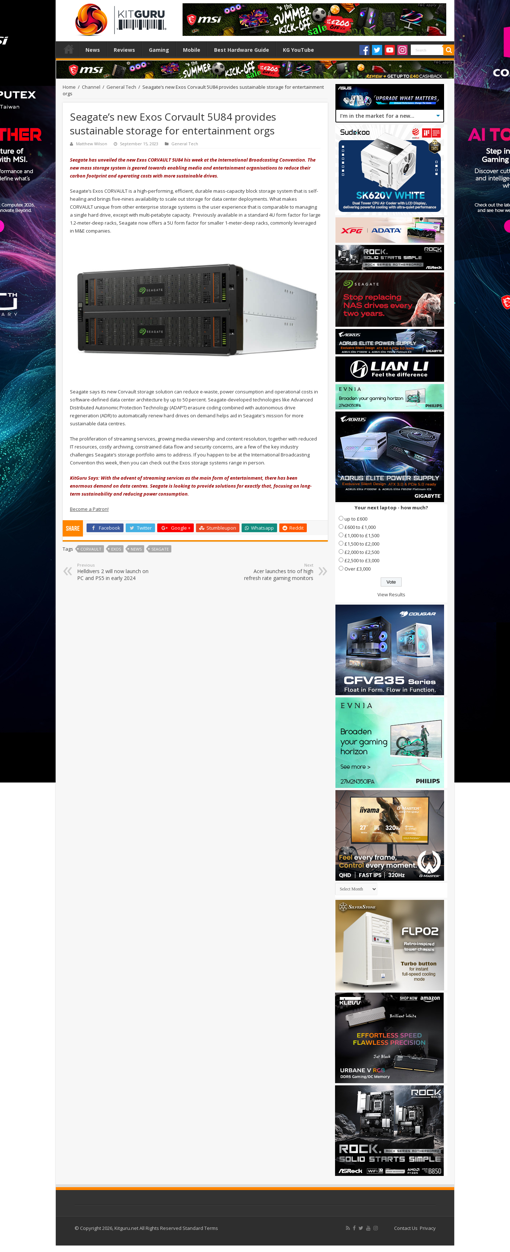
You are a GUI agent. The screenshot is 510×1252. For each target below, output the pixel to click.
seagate (160, 549)
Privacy (428, 1228)
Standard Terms (200, 1228)
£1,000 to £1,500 (361, 535)
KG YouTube (298, 49)
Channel (91, 87)
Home (68, 49)
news (136, 549)
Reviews (124, 49)
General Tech (121, 87)
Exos (116, 549)
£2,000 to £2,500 (361, 552)
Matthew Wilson (91, 143)
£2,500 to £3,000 (361, 560)
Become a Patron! (89, 509)
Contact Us (406, 1228)
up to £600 (355, 519)
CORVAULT (90, 549)
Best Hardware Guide (241, 49)
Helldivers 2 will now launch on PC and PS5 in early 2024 (114, 571)
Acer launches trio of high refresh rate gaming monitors (276, 571)
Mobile (191, 49)
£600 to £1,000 (360, 527)
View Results (391, 594)
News (92, 49)
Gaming (159, 49)
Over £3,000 (357, 569)
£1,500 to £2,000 (361, 544)
